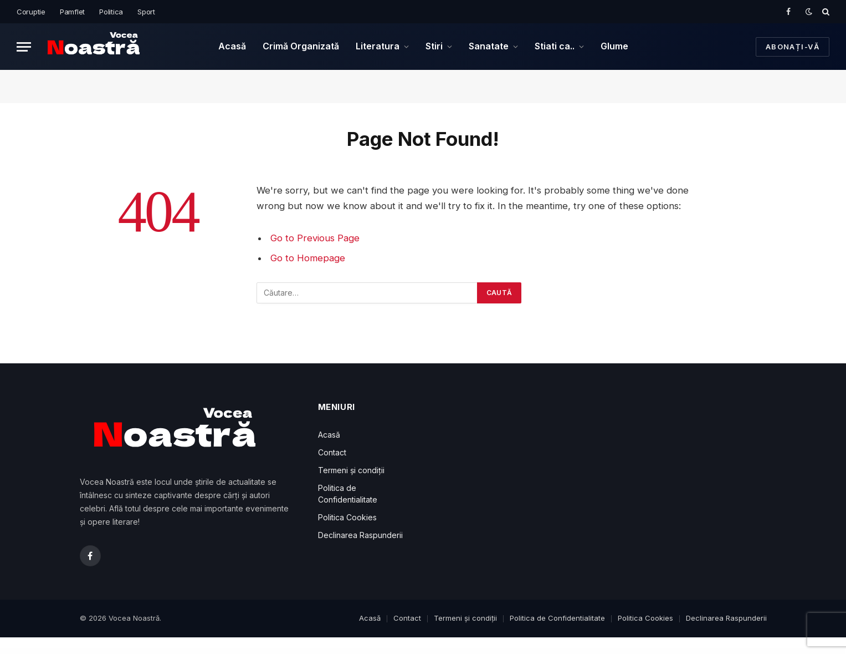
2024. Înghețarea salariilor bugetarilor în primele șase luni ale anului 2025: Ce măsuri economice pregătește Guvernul (324, 651)
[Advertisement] (542, 479)
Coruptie (31, 11)
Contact (332, 452)
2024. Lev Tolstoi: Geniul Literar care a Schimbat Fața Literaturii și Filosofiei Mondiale (268, 651)
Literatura (377, 46)
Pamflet (72, 11)
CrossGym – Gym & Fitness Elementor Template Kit (687, 651)
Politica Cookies (347, 517)
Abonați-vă (792, 46)
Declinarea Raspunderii (360, 535)
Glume (614, 46)
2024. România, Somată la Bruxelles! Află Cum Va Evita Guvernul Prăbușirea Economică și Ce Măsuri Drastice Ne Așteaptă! (391, 651)
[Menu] (24, 46)
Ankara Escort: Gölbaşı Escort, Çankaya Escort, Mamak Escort (145, 651)
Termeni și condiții (351, 470)
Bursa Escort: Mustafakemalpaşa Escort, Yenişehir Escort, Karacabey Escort (222, 651)
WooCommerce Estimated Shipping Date (461, 651)
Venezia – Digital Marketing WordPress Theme (526, 651)
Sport (146, 11)
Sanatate (489, 46)
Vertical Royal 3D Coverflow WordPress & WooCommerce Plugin (594, 651)
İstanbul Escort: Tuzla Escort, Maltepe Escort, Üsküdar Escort (182, 651)
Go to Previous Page (315, 238)
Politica (111, 11)
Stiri (434, 46)
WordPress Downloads (118, 651)
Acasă (232, 46)
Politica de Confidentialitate (557, 618)
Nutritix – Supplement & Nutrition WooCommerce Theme (719, 651)
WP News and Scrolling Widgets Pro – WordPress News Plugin (652, 651)
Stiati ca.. (555, 46)
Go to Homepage (307, 257)
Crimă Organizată (301, 46)
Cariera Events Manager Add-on (623, 651)
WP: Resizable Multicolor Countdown (438, 651)
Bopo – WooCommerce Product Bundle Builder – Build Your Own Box (492, 651)
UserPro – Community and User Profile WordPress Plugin (557, 651)
